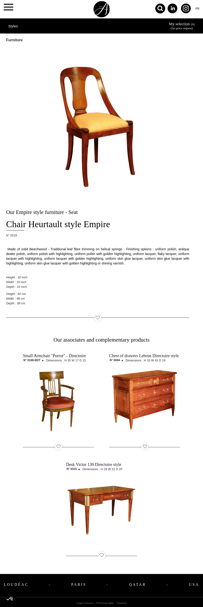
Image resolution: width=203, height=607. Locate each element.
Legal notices (85, 603)
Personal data (104, 603)
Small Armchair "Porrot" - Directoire (54, 355)
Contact (122, 603)
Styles (13, 26)
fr (197, 8)
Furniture (14, 40)
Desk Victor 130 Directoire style (93, 464)
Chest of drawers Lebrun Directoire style (144, 355)
